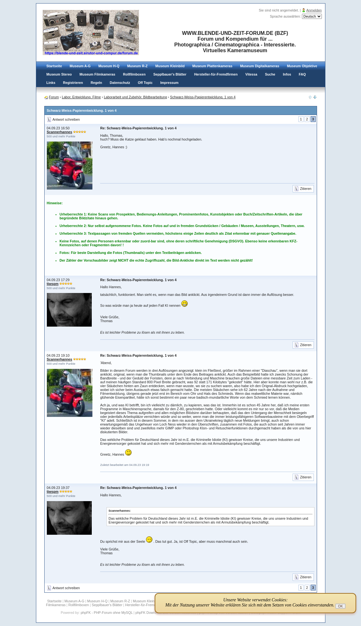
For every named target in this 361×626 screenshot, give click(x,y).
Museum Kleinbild (170, 66)
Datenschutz (120, 83)
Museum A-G (80, 66)
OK (340, 606)
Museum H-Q (108, 66)
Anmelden (314, 10)
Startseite (54, 66)
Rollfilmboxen (134, 74)
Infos (287, 74)
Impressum (169, 83)
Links (51, 83)
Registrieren (73, 83)
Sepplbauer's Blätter (169, 74)
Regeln (96, 83)
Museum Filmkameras (97, 74)
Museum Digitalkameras (259, 66)
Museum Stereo (59, 74)
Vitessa (251, 74)
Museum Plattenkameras (212, 66)
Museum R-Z (137, 66)
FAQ (302, 74)
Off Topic (145, 83)
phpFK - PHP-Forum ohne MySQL (107, 612)
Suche (270, 74)
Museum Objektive (302, 66)
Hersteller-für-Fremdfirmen (216, 74)
